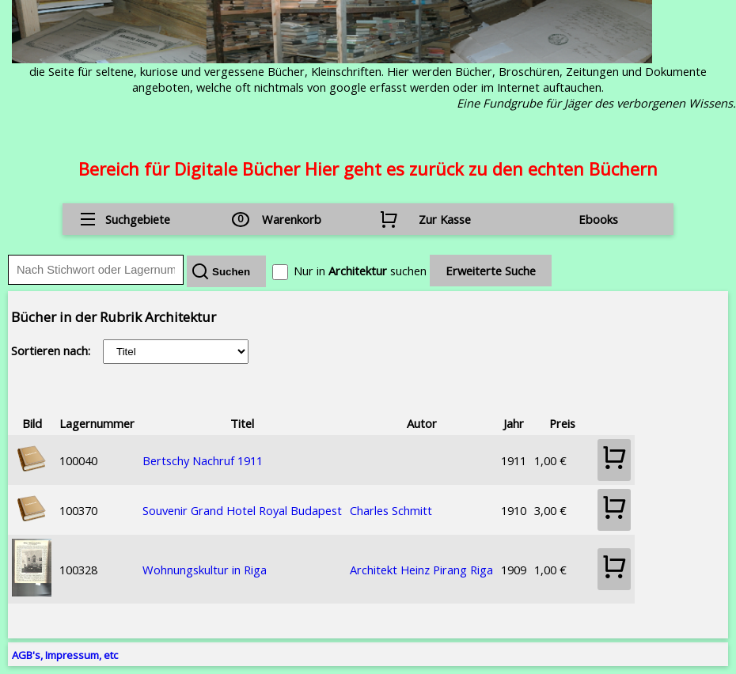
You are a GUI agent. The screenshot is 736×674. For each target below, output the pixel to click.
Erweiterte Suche (491, 270)
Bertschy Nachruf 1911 (202, 460)
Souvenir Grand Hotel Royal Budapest (242, 510)
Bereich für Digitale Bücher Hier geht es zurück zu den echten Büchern (368, 168)
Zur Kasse (445, 219)
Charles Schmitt (391, 510)
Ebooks (598, 219)
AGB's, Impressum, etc (65, 655)
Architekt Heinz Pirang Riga (421, 569)
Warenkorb (291, 219)
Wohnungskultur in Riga (204, 569)
